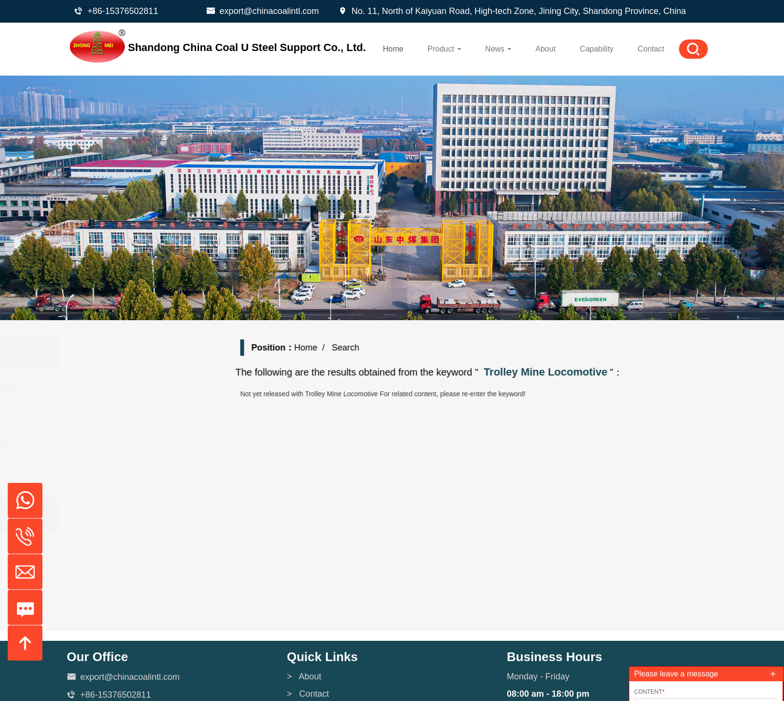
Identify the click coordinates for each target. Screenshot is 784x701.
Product (444, 49)
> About (304, 683)
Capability (596, 49)
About (545, 49)
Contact (651, 49)
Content (649, 691)
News (498, 49)
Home (393, 49)
